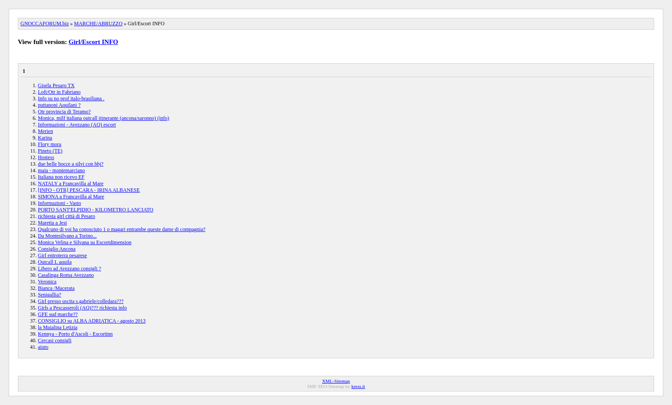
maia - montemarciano (61, 170)
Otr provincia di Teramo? (64, 112)
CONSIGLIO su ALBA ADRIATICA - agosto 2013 (91, 321)
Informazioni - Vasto (59, 203)
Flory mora (49, 144)
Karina (45, 138)
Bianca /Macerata (56, 288)
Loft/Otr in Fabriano (59, 92)
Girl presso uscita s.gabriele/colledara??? (81, 301)
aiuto (43, 347)
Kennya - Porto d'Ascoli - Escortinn (75, 334)
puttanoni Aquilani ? (59, 105)
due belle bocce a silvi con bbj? (71, 164)
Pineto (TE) (50, 151)
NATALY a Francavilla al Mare (71, 183)
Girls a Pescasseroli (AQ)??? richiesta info (82, 308)
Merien (45, 131)
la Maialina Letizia (58, 327)
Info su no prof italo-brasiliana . (71, 98)
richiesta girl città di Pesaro (66, 216)
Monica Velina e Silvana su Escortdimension (85, 242)
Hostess (46, 157)
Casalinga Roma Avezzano (66, 275)
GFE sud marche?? (58, 314)
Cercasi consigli (54, 340)
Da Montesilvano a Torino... (67, 236)
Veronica (47, 282)
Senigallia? (49, 295)
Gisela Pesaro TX (56, 85)
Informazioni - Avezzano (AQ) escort (77, 125)
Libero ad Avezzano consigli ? (69, 268)
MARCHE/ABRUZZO (98, 23)
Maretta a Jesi (52, 223)
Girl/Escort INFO (93, 41)
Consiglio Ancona (56, 249)
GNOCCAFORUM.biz (44, 23)
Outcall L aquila (55, 262)
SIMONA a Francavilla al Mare (71, 197)
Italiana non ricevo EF (61, 177)
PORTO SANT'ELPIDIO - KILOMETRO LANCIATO (95, 210)
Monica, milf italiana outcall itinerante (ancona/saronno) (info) (103, 118)
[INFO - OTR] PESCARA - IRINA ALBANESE (89, 190)
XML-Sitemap (336, 381)
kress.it (358, 386)
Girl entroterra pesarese (62, 255)
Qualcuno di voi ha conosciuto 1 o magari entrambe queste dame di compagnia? (122, 229)
